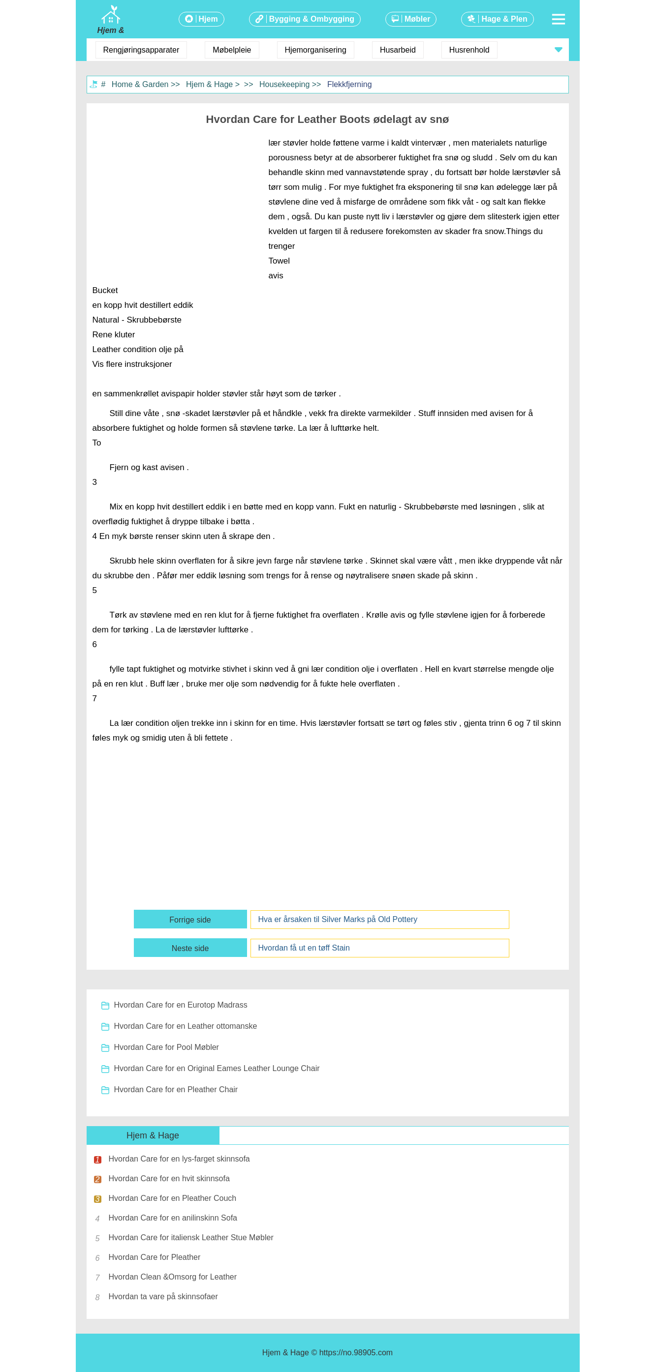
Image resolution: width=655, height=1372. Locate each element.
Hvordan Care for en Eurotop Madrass (181, 1005)
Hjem (208, 19)
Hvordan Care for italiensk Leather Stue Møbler (191, 1237)
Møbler (417, 19)
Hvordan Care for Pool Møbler (166, 1047)
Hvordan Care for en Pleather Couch (173, 1198)
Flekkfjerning (349, 84)
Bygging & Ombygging (311, 19)
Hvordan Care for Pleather (155, 1257)
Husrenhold (469, 50)
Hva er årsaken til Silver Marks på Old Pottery (338, 919)
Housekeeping (284, 84)
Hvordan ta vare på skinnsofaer (163, 1296)
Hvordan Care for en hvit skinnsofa (169, 1178)
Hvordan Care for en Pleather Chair (176, 1089)
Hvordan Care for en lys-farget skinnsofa (179, 1159)
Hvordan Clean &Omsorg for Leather (173, 1277)
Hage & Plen (504, 19)
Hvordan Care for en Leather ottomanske (185, 1026)
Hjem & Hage (209, 84)
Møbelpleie (232, 50)
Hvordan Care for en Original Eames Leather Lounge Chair (217, 1068)
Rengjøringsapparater (141, 50)
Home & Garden (140, 84)
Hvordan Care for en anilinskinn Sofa (173, 1218)
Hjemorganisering (315, 50)
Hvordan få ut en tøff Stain (304, 948)
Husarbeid (398, 50)
